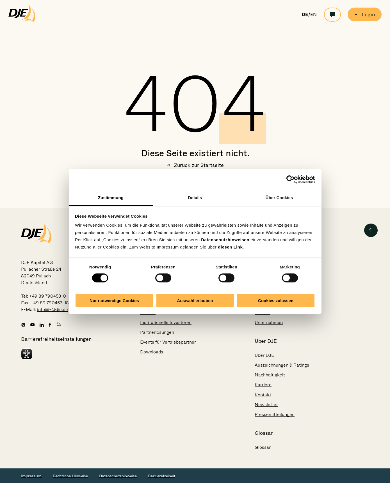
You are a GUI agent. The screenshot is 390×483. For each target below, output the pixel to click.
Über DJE (264, 355)
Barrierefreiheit (161, 476)
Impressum (31, 476)
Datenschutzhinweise (118, 476)
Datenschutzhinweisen (225, 239)
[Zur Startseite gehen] (22, 20)
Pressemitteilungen (275, 414)
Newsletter (266, 404)
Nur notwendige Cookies (114, 300)
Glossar (263, 447)
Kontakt (263, 395)
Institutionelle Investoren (165, 322)
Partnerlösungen (157, 332)
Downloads (151, 352)
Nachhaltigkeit (270, 375)
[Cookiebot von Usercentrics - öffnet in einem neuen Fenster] (290, 179)
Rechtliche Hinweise (70, 476)
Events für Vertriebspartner (168, 342)
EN (313, 14)
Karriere (263, 384)
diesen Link (230, 247)
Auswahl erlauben (195, 300)
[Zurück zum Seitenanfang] (371, 230)
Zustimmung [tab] (111, 197)
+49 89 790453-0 (47, 296)
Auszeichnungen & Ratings (282, 365)
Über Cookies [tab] (279, 197)
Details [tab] (195, 197)
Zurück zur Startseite (195, 166)
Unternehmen (269, 322)
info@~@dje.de (52, 309)
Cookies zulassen (275, 300)
